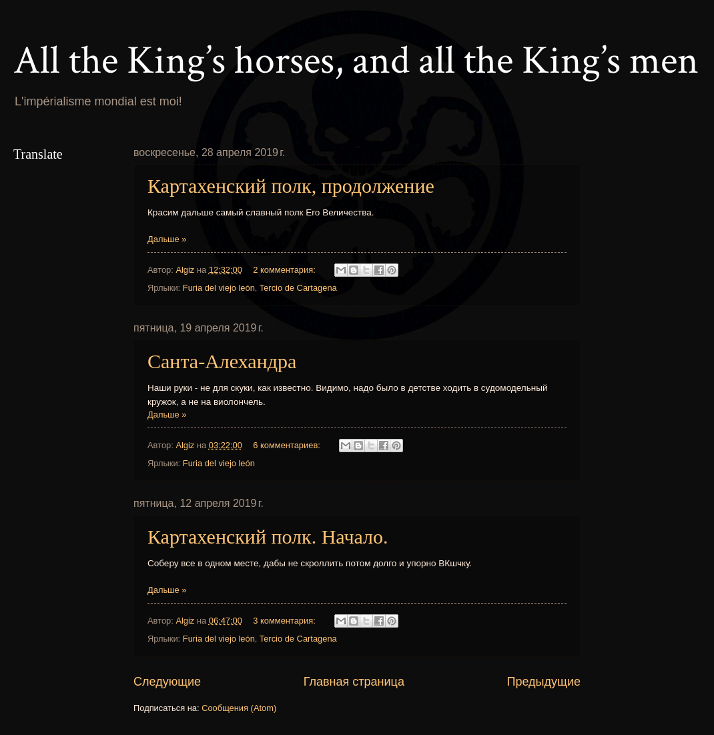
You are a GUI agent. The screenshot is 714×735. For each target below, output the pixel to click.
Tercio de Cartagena (298, 288)
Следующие (167, 681)
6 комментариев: (287, 445)
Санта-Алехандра (221, 361)
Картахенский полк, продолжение (290, 186)
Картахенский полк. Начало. (267, 537)
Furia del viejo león (219, 288)
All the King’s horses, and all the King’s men (356, 61)
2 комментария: (285, 270)
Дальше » (166, 239)
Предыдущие (544, 681)
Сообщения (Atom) (239, 708)
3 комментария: (285, 621)
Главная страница (354, 681)
